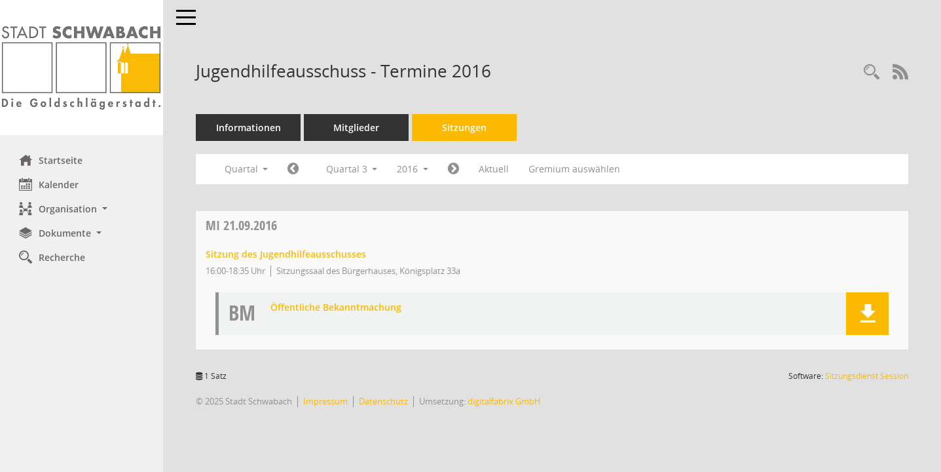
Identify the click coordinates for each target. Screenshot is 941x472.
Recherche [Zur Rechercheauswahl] (53, 257)
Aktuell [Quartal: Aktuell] (494, 169)
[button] (82, 209)
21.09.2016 (242, 225)
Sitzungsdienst (866, 376)
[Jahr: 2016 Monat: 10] (454, 169)
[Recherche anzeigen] (871, 72)
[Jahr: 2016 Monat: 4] (293, 169)
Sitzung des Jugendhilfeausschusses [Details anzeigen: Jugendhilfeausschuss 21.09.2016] (286, 254)
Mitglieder (357, 127)
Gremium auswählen (575, 169)
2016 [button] (413, 169)
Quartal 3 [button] (352, 169)
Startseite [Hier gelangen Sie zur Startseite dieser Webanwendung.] (51, 160)
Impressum (326, 401)
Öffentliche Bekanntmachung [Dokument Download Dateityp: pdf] (336, 307)
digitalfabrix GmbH (505, 401)
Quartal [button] (246, 169)
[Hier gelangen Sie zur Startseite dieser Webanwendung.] (82, 67)
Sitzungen (465, 127)
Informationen (249, 127)
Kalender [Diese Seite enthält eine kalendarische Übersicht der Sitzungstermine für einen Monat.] (49, 184)
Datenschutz (384, 401)
